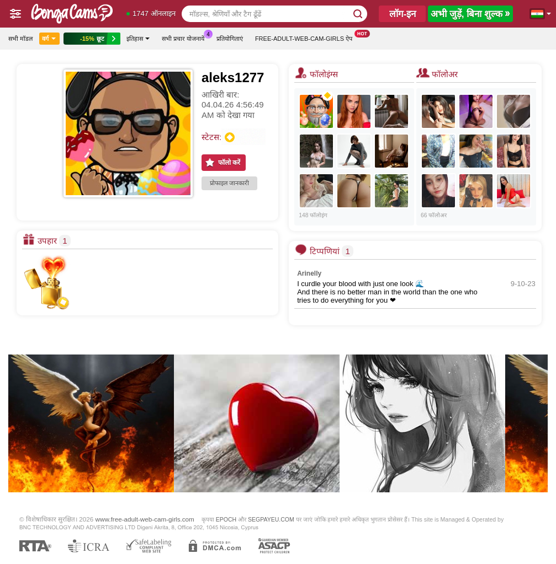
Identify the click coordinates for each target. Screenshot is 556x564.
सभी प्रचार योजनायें (186, 37)
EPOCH (226, 519)
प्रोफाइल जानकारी (229, 183)
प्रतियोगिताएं (229, 38)
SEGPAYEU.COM (271, 519)
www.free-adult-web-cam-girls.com (145, 519)
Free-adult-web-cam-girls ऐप (306, 37)
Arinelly (309, 273)
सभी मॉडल (20, 38)
